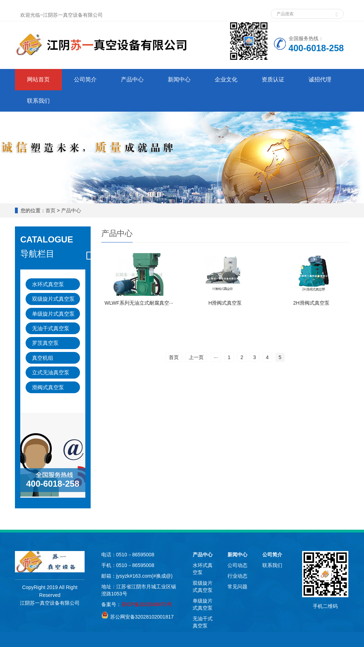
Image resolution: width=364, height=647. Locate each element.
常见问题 (237, 586)
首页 (50, 210)
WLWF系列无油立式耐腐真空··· (139, 303)
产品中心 (132, 79)
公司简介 (85, 79)
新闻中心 (179, 79)
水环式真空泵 (48, 284)
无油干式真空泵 (50, 328)
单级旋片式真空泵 (53, 314)
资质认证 (273, 79)
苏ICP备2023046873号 (146, 604)
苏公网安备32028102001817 (142, 617)
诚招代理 (320, 79)
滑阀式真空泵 (48, 387)
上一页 (196, 357)
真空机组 (42, 358)
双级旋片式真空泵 (53, 299)
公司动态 (237, 565)
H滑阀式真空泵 (225, 303)
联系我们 (38, 101)
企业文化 (226, 79)
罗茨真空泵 (45, 343)
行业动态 (237, 576)
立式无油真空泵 (50, 372)
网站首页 (38, 79)
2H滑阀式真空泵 (311, 303)
